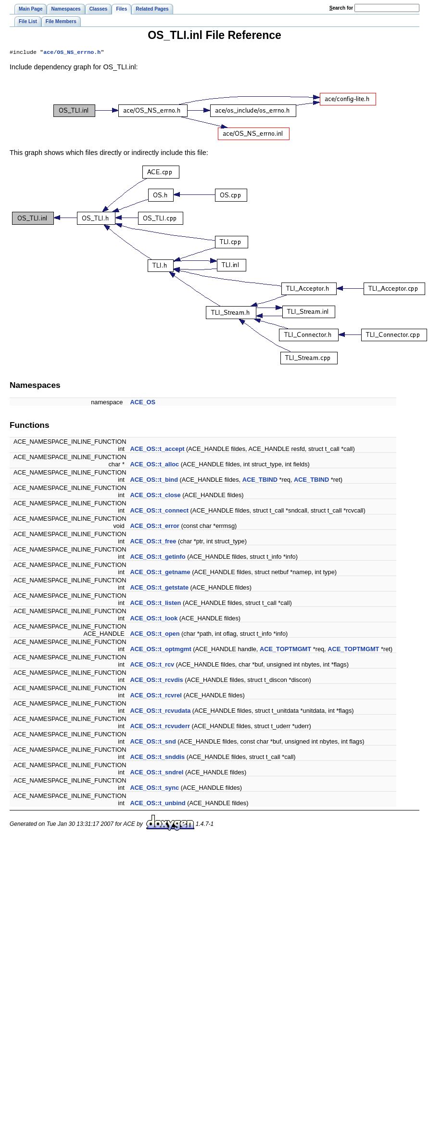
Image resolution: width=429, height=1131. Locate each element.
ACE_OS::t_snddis (157, 757)
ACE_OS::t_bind (154, 480)
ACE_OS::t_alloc (154, 465)
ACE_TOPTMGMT (285, 650)
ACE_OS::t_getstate (159, 588)
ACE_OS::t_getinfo (157, 557)
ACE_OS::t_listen (155, 603)
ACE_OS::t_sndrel (156, 773)
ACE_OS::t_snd (153, 742)
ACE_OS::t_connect (159, 511)
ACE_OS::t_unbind (157, 804)
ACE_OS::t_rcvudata (160, 711)
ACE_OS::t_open (154, 634)
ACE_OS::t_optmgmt (160, 650)
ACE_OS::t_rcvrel (155, 696)
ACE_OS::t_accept (157, 449)
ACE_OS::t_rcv (152, 665)
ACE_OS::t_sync (154, 788)
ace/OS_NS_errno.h (72, 53)
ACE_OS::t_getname (160, 573)
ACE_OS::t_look (153, 619)
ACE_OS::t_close (155, 496)
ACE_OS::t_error (154, 526)
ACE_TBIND (260, 480)
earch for (341, 8)
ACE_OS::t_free (153, 542)
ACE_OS (142, 403)
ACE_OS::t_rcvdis (156, 680)
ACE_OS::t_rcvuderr (159, 727)
